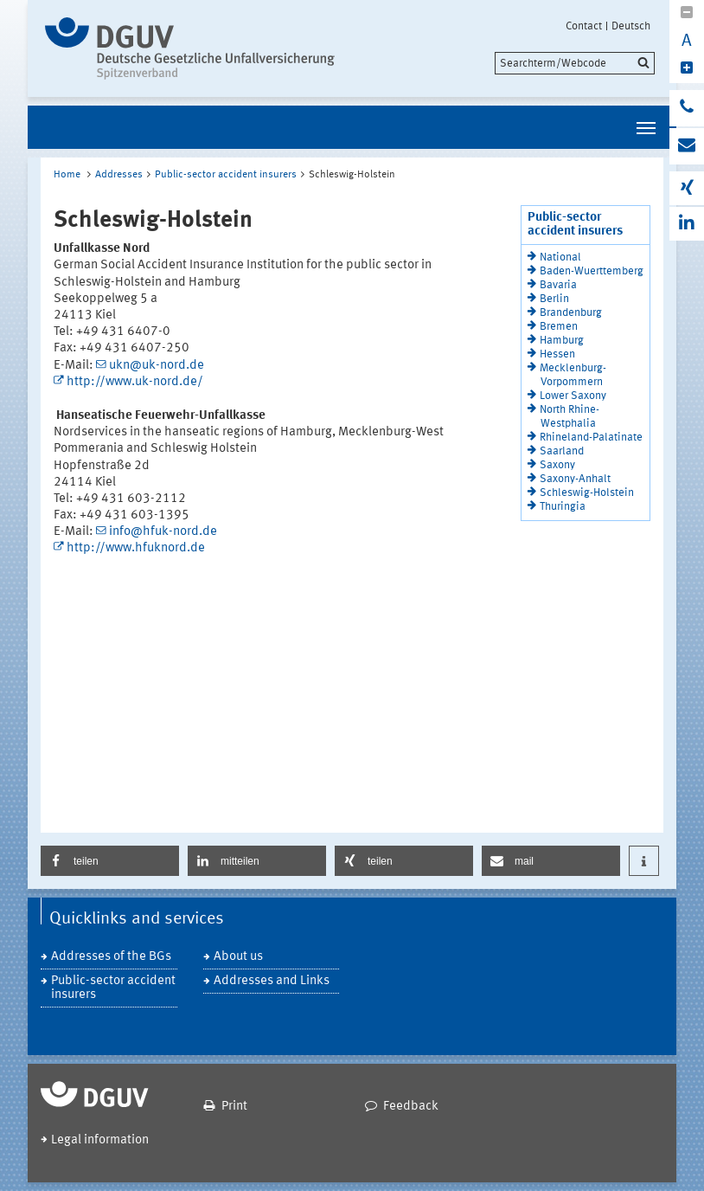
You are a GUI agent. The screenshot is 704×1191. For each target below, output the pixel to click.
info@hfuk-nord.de (163, 531)
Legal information (100, 1140)
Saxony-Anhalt (575, 479)
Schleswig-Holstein (587, 493)
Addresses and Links (272, 981)
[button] (110, 861)
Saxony (557, 465)
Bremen (559, 326)
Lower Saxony (573, 396)
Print (234, 1106)
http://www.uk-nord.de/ (135, 382)
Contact (584, 26)
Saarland (562, 451)
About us (238, 956)
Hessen (557, 354)
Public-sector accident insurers (226, 175)
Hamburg (562, 340)
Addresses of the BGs (111, 956)
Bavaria (558, 285)
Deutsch (630, 26)
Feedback (410, 1106)
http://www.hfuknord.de (136, 548)
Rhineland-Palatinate (591, 437)
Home (67, 175)
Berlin (554, 299)
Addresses (119, 175)
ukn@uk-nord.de (156, 365)
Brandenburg (571, 313)
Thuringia (563, 506)
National (560, 257)
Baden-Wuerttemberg (591, 271)
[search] (575, 63)
